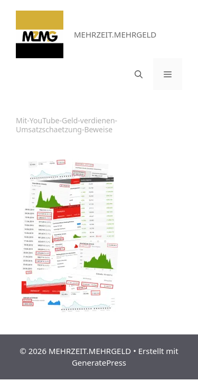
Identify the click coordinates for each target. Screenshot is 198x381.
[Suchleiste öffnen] (138, 74)
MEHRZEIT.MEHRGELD (115, 34)
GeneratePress (99, 362)
